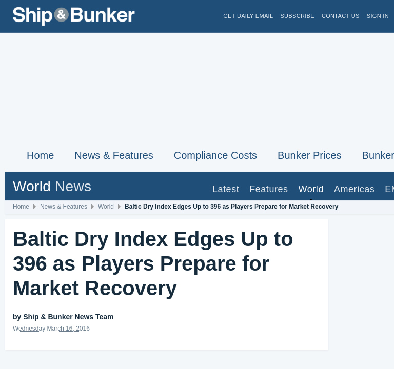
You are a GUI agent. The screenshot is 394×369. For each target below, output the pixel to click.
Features (268, 189)
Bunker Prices (310, 155)
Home (40, 155)
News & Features (113, 155)
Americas (354, 189)
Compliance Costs (215, 155)
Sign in (378, 16)
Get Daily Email (248, 16)
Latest (225, 189)
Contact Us (341, 16)
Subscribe (297, 16)
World (311, 189)
